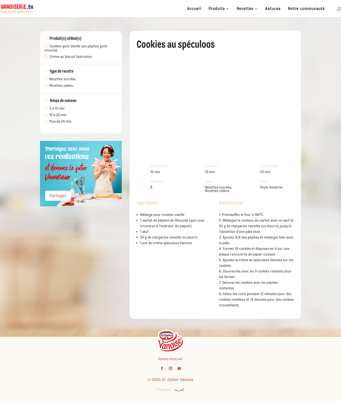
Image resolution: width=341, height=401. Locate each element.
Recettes (245, 9)
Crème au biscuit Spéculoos (71, 57)
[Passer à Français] (163, 390)
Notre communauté (306, 9)
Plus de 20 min (60, 122)
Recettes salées (61, 86)
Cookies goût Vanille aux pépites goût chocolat (75, 48)
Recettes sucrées (62, 79)
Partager (58, 195)
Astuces (273, 9)
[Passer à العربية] (179, 390)
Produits (217, 9)
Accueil (194, 9)
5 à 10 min (57, 108)
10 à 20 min (58, 115)
